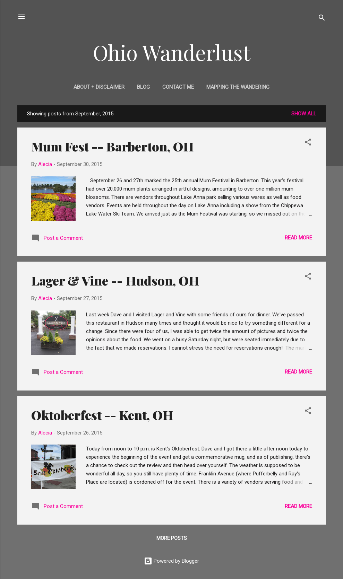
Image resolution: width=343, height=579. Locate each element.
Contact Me (178, 87)
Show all (303, 114)
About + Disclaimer (99, 87)
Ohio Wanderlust (171, 52)
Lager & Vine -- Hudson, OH (115, 280)
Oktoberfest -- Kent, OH (102, 414)
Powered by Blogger (171, 561)
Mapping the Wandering (237, 87)
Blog (143, 87)
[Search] (322, 18)
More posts (171, 538)
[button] (308, 143)
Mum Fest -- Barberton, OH (112, 146)
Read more (298, 238)
